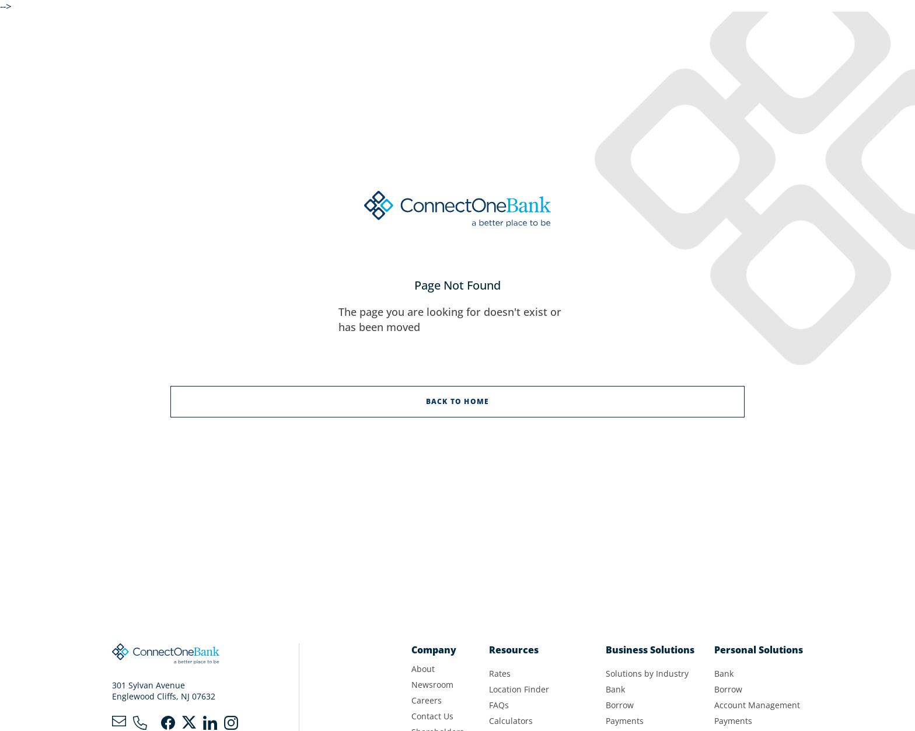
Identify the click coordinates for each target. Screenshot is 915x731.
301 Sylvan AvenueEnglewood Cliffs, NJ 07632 (163, 691)
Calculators (511, 720)
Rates (500, 673)
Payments (625, 720)
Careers (426, 700)
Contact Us (432, 716)
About (423, 668)
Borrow (620, 705)
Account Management (757, 705)
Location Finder (519, 689)
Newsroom (432, 684)
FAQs (499, 705)
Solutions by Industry (647, 673)
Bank (615, 689)
